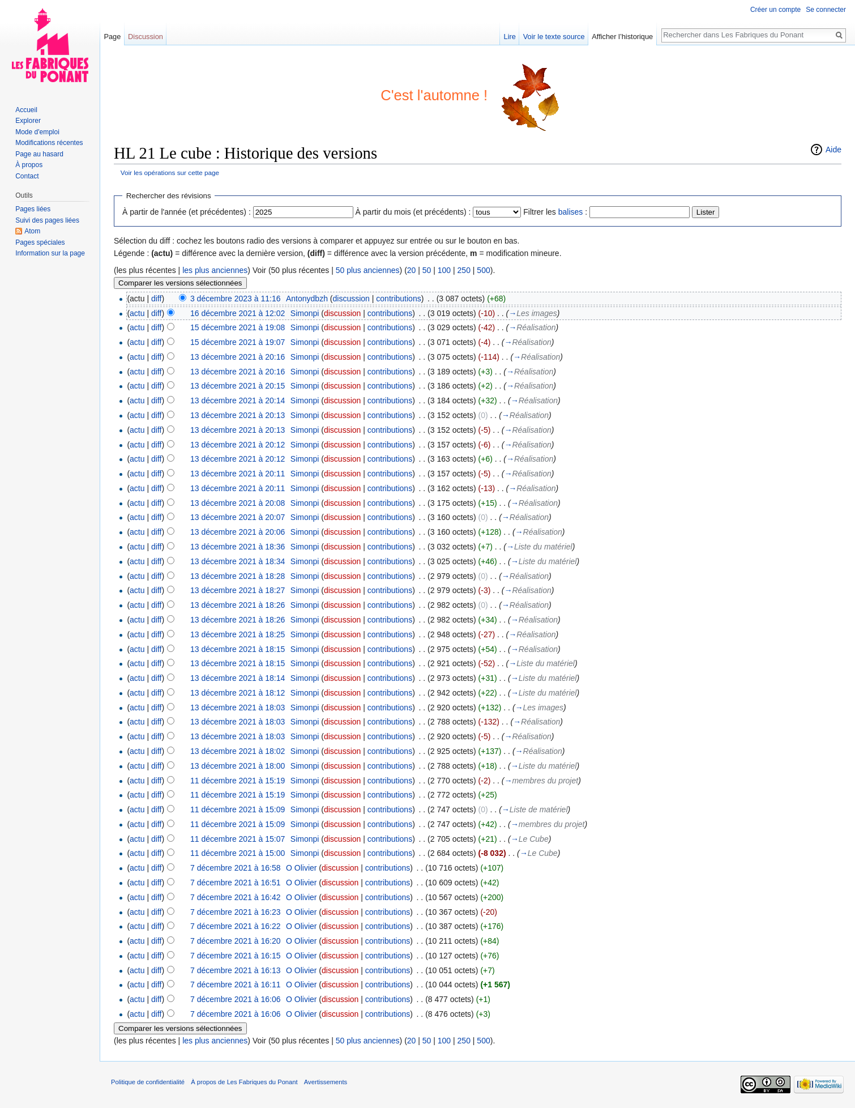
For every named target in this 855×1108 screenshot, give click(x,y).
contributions (398, 298)
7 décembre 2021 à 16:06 (235, 999)
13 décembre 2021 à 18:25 (237, 634)
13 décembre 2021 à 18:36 (237, 546)
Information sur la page (50, 253)
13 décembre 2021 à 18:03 (237, 707)
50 (426, 270)
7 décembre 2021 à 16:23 (235, 912)
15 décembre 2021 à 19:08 (237, 327)
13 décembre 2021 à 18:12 (237, 692)
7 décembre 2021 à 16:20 (235, 940)
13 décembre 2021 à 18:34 (237, 561)
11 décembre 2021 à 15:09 (237, 809)
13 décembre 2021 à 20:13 (237, 415)
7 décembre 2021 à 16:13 (235, 970)
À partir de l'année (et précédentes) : (186, 211)
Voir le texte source (554, 36)
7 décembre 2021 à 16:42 (235, 897)
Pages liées (32, 209)
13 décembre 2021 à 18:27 (237, 590)
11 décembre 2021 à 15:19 (237, 780)
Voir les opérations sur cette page (170, 172)
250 (464, 270)
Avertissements (325, 1082)
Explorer (28, 121)
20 (411, 270)
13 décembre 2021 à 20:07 (237, 517)
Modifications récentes (49, 143)
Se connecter (826, 10)
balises (570, 211)
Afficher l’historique (622, 36)
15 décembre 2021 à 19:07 (237, 342)
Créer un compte (775, 10)
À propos (28, 165)
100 (444, 270)
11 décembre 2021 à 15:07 (237, 838)
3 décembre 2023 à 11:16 (235, 298)
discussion (351, 298)
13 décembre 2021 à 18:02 (237, 751)
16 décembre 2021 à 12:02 (237, 313)
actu (137, 313)
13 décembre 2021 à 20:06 (237, 531)
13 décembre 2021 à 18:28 (237, 576)
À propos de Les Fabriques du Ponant (244, 1082)
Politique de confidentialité (148, 1082)
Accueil (26, 110)
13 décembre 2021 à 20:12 (237, 444)
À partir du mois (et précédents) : (413, 211)
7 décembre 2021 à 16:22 (235, 926)
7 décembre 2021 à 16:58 (235, 867)
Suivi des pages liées (47, 220)
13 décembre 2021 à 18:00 (237, 765)
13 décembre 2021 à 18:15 (237, 649)
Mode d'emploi (37, 132)
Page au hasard (39, 154)
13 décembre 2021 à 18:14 (237, 678)
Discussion (145, 36)
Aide (833, 149)
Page (112, 36)
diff (156, 298)
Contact (27, 176)
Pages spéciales (40, 242)
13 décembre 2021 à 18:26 (237, 605)
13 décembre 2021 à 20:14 (237, 400)
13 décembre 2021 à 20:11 (237, 473)
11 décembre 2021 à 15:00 (237, 853)
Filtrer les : (555, 211)
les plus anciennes (214, 270)
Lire (510, 36)
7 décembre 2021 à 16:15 (235, 955)
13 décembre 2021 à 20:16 (237, 356)
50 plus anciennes (368, 270)
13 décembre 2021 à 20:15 (237, 385)
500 (483, 270)
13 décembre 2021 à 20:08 (237, 503)
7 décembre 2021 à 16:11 (235, 984)
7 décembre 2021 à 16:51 (235, 882)
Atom (32, 231)
